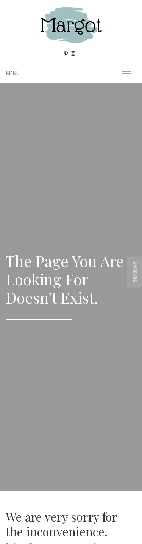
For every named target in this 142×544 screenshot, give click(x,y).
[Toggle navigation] (126, 73)
